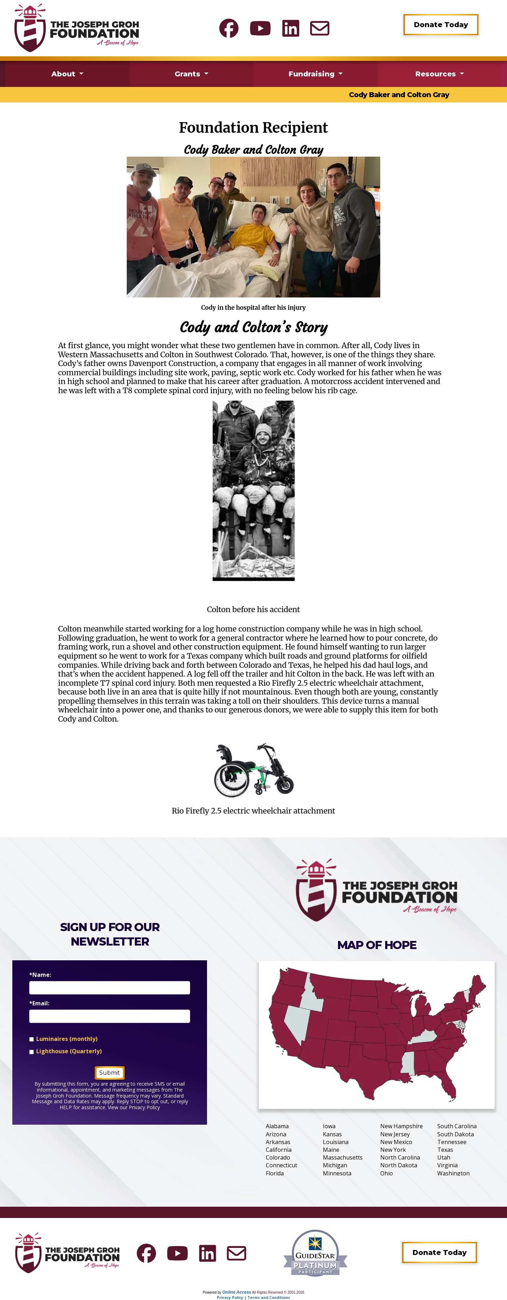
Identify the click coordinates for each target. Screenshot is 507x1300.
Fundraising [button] (313, 74)
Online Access (236, 1292)
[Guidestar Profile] (315, 1253)
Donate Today (441, 24)
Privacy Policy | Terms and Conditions (253, 1297)
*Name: (40, 975)
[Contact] (319, 28)
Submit (109, 1072)
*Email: (39, 1003)
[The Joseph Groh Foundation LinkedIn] (290, 28)
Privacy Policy (144, 1107)
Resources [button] (436, 74)
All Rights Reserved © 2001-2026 (278, 1292)
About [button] (64, 74)
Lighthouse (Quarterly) (69, 1051)
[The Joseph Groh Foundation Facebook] (228, 28)
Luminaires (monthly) (67, 1039)
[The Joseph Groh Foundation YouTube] (260, 28)
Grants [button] (188, 74)
